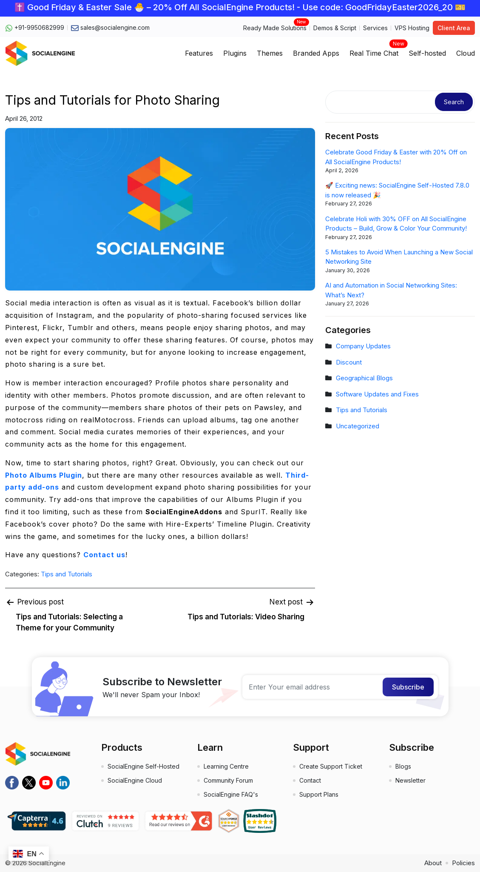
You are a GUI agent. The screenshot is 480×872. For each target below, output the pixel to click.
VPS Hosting (412, 27)
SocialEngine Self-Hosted (143, 766)
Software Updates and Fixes (377, 394)
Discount (349, 362)
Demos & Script (334, 27)
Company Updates (363, 346)
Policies (463, 863)
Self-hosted (427, 53)
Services (375, 27)
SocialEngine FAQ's (231, 794)
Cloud (465, 53)
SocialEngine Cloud (135, 780)
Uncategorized (357, 426)
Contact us (104, 554)
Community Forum (228, 780)
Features (199, 53)
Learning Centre (226, 766)
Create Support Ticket (330, 766)
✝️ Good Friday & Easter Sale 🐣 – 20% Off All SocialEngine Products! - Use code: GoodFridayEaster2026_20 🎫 (240, 7)
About (433, 863)
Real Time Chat (373, 50)
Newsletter (410, 780)
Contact (310, 780)
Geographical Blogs (364, 378)
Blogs (403, 766)
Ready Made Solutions (275, 27)
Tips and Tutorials (66, 574)
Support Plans (318, 794)
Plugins (235, 53)
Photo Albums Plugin (43, 475)
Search (454, 101)
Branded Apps (316, 53)
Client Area (453, 27)
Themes (270, 53)
